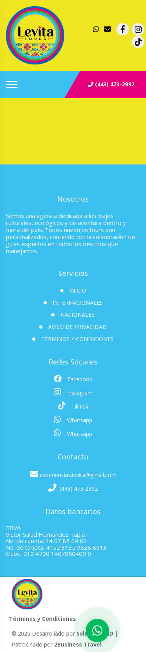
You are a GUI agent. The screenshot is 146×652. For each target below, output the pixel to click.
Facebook (73, 379)
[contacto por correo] (108, 29)
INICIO (77, 290)
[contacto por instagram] (138, 29)
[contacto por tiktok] (138, 42)
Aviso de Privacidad (77, 326)
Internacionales (78, 302)
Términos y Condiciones (77, 339)
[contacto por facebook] (122, 29)
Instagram (73, 392)
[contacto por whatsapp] (97, 29)
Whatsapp (73, 419)
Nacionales (77, 314)
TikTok (73, 406)
